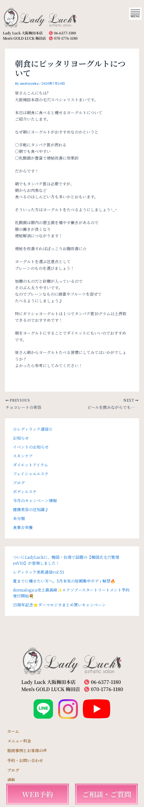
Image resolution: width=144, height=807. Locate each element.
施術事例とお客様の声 (27, 750)
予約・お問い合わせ (25, 760)
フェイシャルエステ (30, 474)
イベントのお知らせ (31, 447)
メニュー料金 (19, 741)
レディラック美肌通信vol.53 (38, 572)
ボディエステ (25, 491)
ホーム (13, 731)
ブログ (19, 483)
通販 (11, 780)
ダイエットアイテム (30, 465)
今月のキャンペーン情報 (35, 500)
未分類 (19, 518)
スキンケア (23, 456)
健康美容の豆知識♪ (31, 509)
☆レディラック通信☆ (32, 429)
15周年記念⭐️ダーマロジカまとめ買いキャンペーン (59, 605)
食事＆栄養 (23, 527)
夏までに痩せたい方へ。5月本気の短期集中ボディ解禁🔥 (64, 581)
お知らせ (21, 438)
